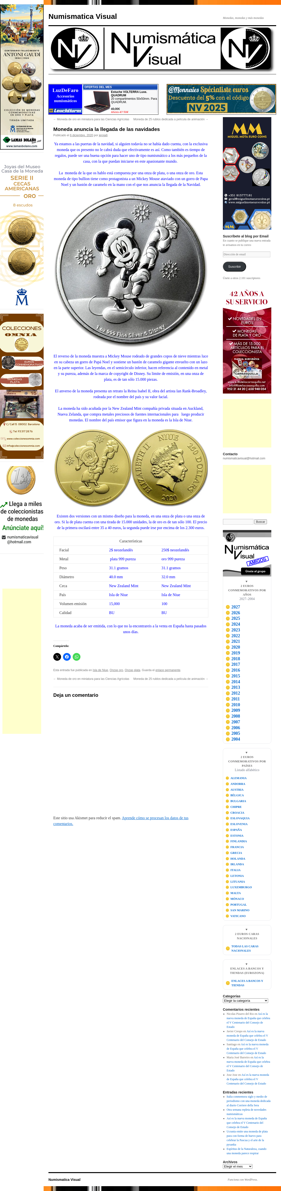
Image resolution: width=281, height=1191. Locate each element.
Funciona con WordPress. (243, 1179)
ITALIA (233, 870)
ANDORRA (235, 784)
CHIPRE (234, 807)
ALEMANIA (236, 778)
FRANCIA (235, 847)
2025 (233, 618)
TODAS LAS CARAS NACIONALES (242, 948)
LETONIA (235, 876)
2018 (233, 658)
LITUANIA (235, 882)
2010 (233, 704)
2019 (233, 653)
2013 (233, 687)
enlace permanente (168, 670)
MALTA (233, 893)
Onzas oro (116, 670)
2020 (233, 647)
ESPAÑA (234, 830)
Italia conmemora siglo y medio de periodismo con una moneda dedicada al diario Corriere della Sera (249, 1101)
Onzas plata (132, 670)
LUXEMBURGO (239, 887)
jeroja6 (103, 135)
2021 (233, 641)
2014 (233, 681)
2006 (233, 727)
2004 (233, 739)
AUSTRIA (235, 790)
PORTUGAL (236, 905)
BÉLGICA (235, 795)
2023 (233, 630)
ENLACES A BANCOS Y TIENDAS (244, 983)
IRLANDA (235, 864)
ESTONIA (234, 836)
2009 (233, 710)
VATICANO (236, 916)
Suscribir (234, 266)
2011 (233, 699)
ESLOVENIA (237, 824)
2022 (233, 635)
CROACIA (235, 813)
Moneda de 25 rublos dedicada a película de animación (170, 119)
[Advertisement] (21, 661)
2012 (233, 693)
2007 (233, 722)
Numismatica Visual (82, 16)
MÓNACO (235, 899)
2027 (233, 607)
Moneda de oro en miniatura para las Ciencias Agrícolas (91, 119)
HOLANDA (235, 859)
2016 (233, 670)
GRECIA (234, 853)
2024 (233, 624)
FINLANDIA (236, 841)
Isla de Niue (100, 670)
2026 (233, 612)
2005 (233, 733)
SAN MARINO (238, 910)
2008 (233, 716)
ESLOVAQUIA (238, 818)
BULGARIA (236, 801)
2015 (233, 676)
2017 (233, 664)
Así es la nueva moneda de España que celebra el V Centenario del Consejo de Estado (247, 1036)
